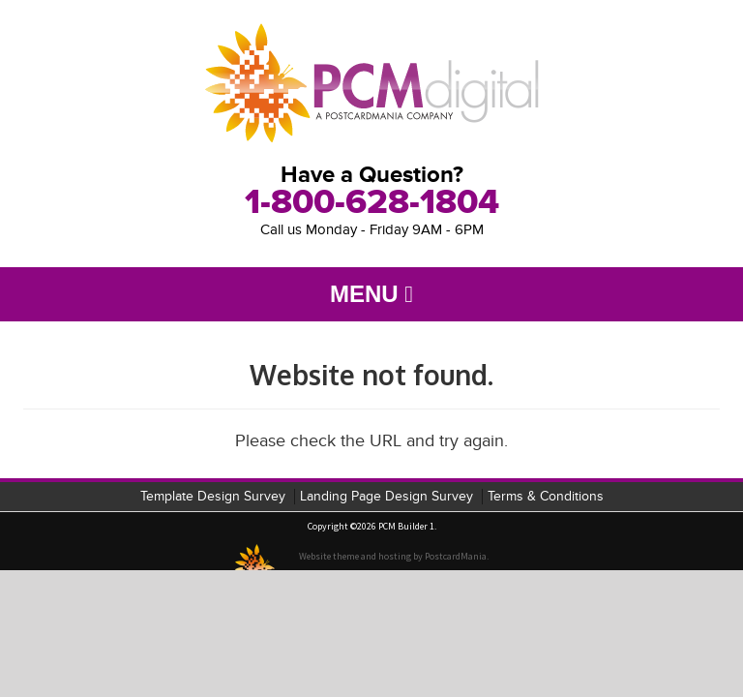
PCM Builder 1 (406, 526)
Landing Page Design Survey (386, 496)
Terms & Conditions (546, 496)
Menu (371, 294)
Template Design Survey (212, 496)
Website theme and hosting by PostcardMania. (394, 556)
